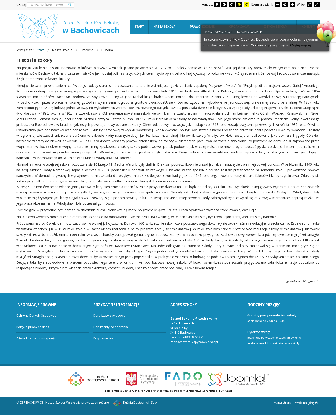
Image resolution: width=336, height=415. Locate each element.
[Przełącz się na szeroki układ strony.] (317, 4)
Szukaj (21, 5)
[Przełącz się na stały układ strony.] (309, 4)
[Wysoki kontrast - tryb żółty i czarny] (246, 4)
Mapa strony (283, 402)
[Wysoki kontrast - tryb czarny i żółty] (239, 4)
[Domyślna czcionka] (285, 4)
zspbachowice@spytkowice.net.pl (194, 342)
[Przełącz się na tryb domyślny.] (217, 4)
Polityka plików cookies (32, 327)
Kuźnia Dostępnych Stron (136, 402)
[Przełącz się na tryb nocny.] (224, 4)
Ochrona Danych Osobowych (37, 315)
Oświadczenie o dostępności (36, 338)
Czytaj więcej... (302, 44)
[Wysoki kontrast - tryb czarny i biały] (231, 4)
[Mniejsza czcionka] (277, 4)
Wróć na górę (306, 402)
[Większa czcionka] (292, 4)
